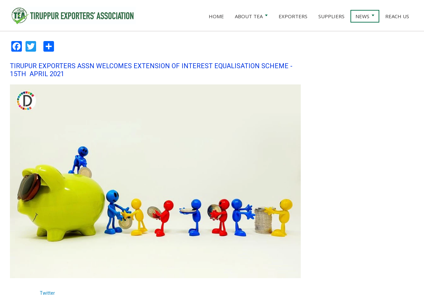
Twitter (47, 293)
